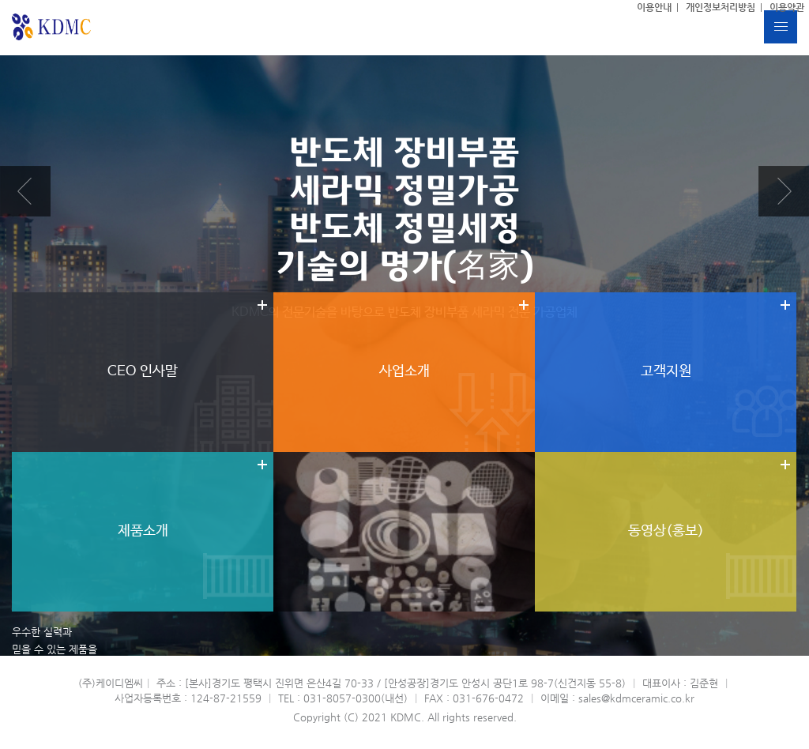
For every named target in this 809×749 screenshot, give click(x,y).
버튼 (780, 26)
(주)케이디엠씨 (52, 26)
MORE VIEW (33, 701)
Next (783, 191)
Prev (25, 191)
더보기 (142, 372)
